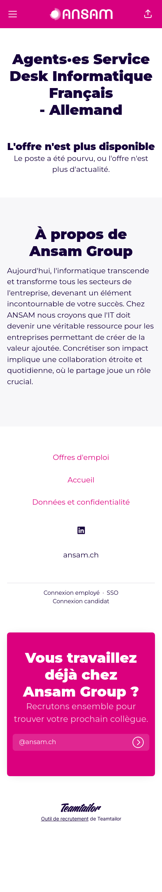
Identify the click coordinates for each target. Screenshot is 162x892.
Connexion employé (72, 593)
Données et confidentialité (81, 502)
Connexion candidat (81, 601)
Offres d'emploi (81, 457)
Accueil (81, 479)
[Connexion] (138, 742)
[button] (148, 14)
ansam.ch (81, 554)
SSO (112, 593)
